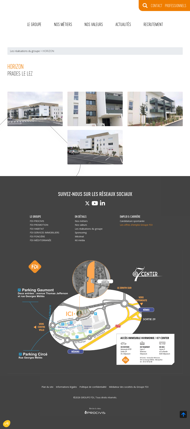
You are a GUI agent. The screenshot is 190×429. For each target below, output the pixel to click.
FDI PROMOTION (39, 224)
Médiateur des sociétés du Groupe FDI (128, 386)
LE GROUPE (35, 216)
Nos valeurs (93, 24)
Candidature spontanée (132, 221)
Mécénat (79, 236)
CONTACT (156, 5)
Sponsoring (81, 232)
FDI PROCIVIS (37, 221)
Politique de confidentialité (92, 386)
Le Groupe (34, 24)
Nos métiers (63, 24)
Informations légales (66, 386)
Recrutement (153, 24)
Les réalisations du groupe (25, 51)
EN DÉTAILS (81, 216)
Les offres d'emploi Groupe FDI (136, 224)
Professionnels (175, 5)
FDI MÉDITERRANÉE (40, 240)
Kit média (80, 240)
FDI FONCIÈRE (37, 236)
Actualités (123, 24)
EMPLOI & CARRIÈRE (130, 216)
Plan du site (47, 386)
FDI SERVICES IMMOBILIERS (44, 232)
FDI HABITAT (37, 228)
